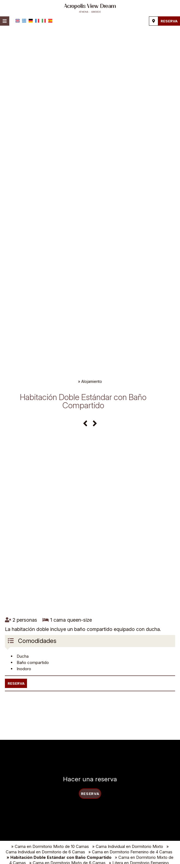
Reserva (168, 21)
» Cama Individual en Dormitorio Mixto (127, 854)
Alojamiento (91, 381)
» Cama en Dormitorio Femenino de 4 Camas (130, 859)
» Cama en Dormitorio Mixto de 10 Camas (50, 854)
